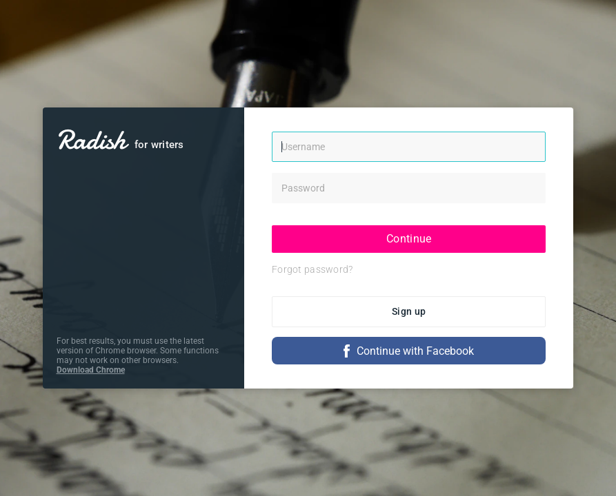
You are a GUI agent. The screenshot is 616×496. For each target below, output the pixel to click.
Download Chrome (91, 370)
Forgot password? (312, 269)
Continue (409, 238)
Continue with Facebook (409, 351)
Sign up (409, 311)
